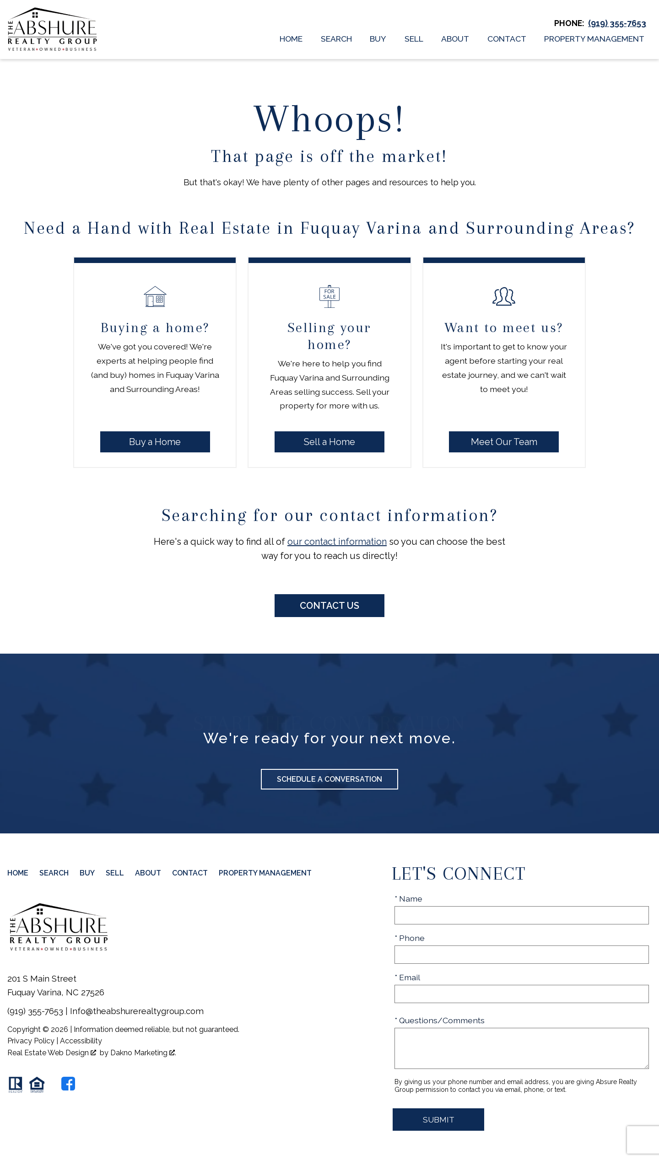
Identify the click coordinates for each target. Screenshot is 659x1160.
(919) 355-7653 (35, 1011)
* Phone (409, 938)
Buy (378, 39)
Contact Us (329, 605)
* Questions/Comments (439, 1020)
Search (336, 39)
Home (291, 39)
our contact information (337, 541)
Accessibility (81, 1040)
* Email (407, 977)
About (455, 39)
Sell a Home (329, 441)
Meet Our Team (504, 441)
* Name (408, 898)
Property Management (594, 39)
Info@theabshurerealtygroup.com (137, 1011)
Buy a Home (155, 441)
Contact (506, 39)
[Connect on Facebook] (68, 1083)
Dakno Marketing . (143, 1052)
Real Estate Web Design (51, 1052)
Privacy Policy (30, 1040)
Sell (414, 39)
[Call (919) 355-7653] (617, 23)
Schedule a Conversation (329, 779)
